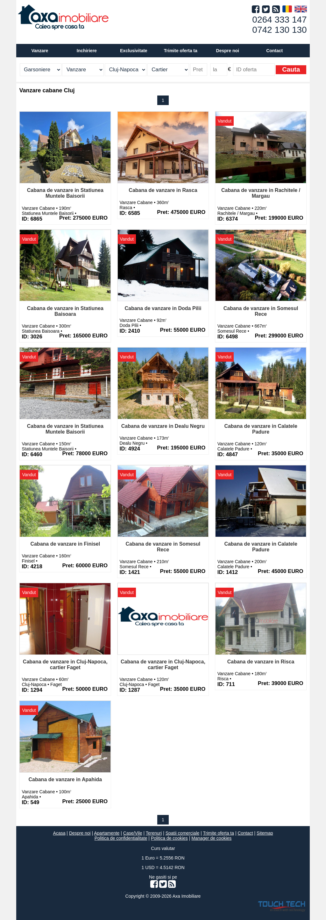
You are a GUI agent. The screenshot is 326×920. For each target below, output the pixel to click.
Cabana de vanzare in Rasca (163, 190)
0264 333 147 (279, 20)
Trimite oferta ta (180, 50)
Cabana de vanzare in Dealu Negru (163, 426)
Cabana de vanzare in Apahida (65, 779)
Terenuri (154, 833)
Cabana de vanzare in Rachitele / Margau (260, 193)
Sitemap (265, 833)
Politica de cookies (169, 838)
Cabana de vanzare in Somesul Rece (260, 311)
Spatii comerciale (183, 833)
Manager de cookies (211, 838)
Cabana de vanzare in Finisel (65, 544)
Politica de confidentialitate (121, 838)
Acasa (59, 833)
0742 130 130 (279, 30)
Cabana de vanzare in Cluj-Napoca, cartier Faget (65, 664)
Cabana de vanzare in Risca (260, 661)
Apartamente (106, 833)
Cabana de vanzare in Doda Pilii (162, 308)
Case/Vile (132, 833)
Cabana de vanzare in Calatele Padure (260, 429)
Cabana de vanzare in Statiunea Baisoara (65, 311)
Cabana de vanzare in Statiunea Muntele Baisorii (65, 193)
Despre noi (80, 833)
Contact (274, 50)
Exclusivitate (133, 50)
